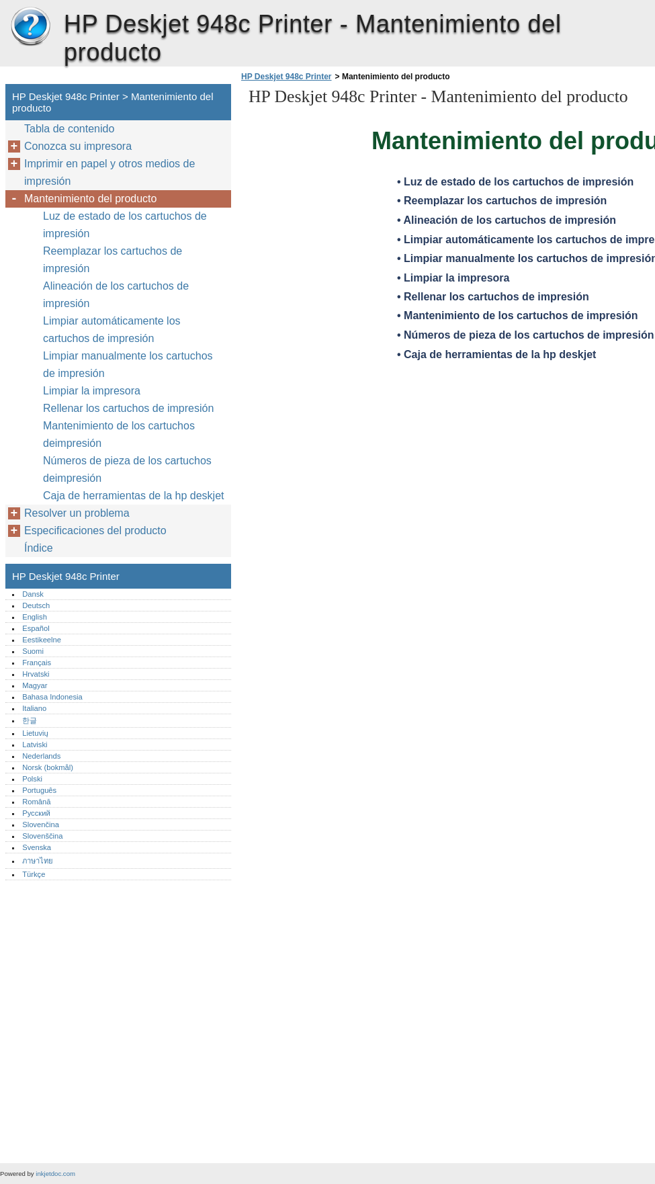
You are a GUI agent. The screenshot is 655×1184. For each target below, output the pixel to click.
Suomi (33, 651)
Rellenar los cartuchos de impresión (128, 408)
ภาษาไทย (37, 861)
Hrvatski (35, 674)
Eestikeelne (41, 640)
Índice (38, 548)
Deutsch (36, 605)
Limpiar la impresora (91, 390)
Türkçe (33, 874)
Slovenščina (42, 836)
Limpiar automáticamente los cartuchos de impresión (112, 329)
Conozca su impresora (78, 146)
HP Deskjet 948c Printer (30, 27)
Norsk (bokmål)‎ (47, 767)
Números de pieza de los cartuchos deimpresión (127, 469)
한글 (29, 720)
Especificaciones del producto (95, 530)
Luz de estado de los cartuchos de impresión (125, 224)
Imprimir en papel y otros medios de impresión (109, 172)
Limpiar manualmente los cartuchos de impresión (128, 364)
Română (36, 802)
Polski (32, 779)
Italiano (34, 708)
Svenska (36, 847)
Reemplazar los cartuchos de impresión (112, 259)
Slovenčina (40, 824)
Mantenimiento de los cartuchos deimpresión (119, 434)
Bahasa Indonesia (52, 697)
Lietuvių (35, 733)
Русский (36, 813)
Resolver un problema (77, 513)
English (34, 617)
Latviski (34, 745)
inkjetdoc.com (55, 1173)
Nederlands (41, 756)
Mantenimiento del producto (90, 198)
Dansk (33, 594)
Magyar (34, 685)
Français (36, 663)
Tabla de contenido (69, 128)
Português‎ (39, 790)
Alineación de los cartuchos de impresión (116, 294)
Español (35, 628)
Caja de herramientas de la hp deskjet (133, 495)
